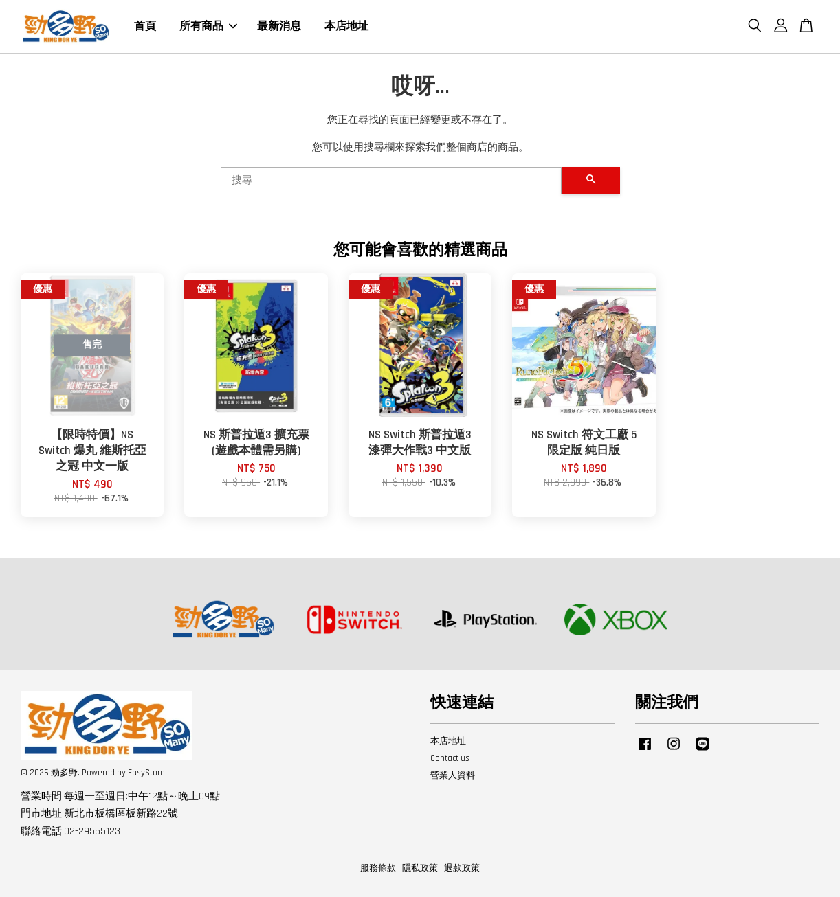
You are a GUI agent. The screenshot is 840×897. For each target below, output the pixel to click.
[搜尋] (391, 180)
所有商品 (208, 26)
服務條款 (378, 868)
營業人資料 (452, 775)
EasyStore (146, 772)
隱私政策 (420, 868)
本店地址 (346, 26)
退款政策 (462, 868)
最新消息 (279, 26)
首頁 (145, 26)
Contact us (449, 758)
